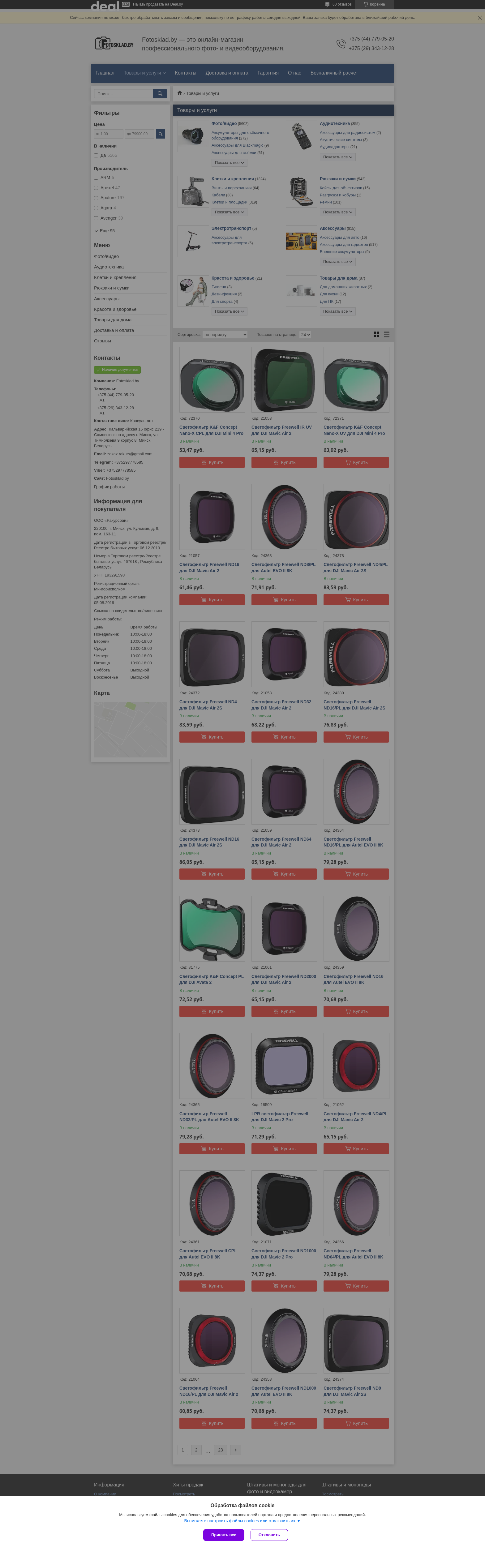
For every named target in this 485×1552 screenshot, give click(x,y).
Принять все (223, 1535)
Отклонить (269, 1535)
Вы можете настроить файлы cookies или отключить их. (240, 1520)
